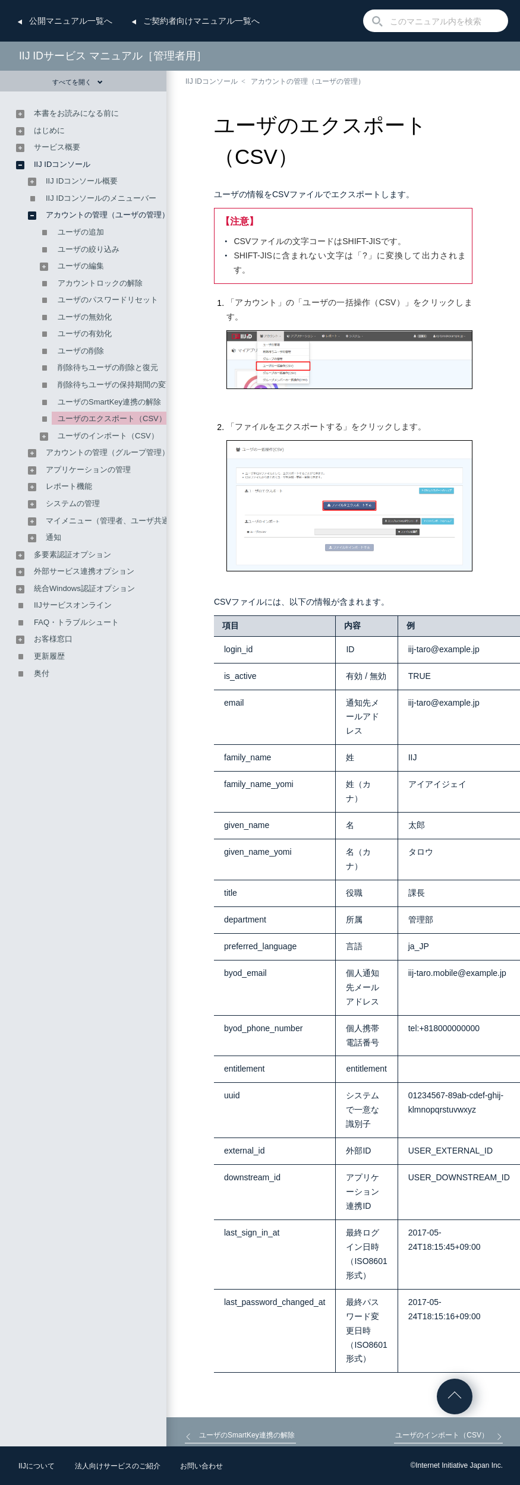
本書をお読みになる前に (76, 113)
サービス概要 (57, 147)
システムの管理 (73, 503)
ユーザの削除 (81, 350)
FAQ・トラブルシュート (76, 622)
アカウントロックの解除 (100, 283)
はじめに (49, 130)
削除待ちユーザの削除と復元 (108, 367)
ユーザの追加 (81, 232)
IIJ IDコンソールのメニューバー (101, 198)
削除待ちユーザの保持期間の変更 (116, 384)
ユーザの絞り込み (88, 249)
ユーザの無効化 (85, 316)
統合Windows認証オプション (84, 588)
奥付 (41, 673)
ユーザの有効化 (85, 333)
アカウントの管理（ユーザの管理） (308, 81)
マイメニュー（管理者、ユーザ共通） (111, 520)
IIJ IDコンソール (211, 81)
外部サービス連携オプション (84, 571)
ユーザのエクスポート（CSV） (112, 418)
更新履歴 (49, 656)
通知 (53, 537)
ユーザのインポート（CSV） (108, 435)
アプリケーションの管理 (88, 469)
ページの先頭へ (454, 1396)
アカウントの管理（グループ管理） (107, 452)
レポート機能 (69, 486)
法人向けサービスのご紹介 (117, 1466)
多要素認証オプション (72, 554)
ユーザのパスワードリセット (108, 299)
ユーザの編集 (81, 265)
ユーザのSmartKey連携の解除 (109, 401)
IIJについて (36, 1466)
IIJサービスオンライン (73, 605)
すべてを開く (77, 82)
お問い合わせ (201, 1466)
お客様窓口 (53, 638)
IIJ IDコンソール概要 (82, 180)
